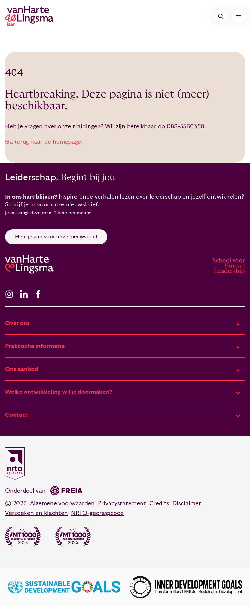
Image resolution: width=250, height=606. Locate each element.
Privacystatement (122, 503)
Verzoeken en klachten (36, 513)
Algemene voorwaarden (62, 503)
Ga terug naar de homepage (43, 142)
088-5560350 (185, 126)
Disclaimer (186, 503)
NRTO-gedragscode (97, 513)
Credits (159, 503)
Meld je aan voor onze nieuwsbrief (56, 236)
